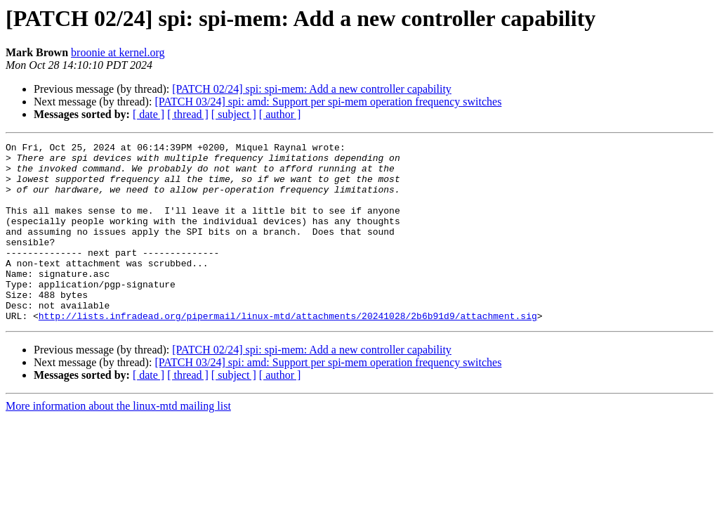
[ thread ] (188, 114)
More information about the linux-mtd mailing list (118, 442)
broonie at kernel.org (117, 52)
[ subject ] (233, 114)
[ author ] (280, 114)
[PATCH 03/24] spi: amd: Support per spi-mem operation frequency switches (327, 102)
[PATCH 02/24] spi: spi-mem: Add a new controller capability (311, 89)
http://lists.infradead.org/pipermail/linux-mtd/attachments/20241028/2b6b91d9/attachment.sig (288, 351)
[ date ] (148, 114)
